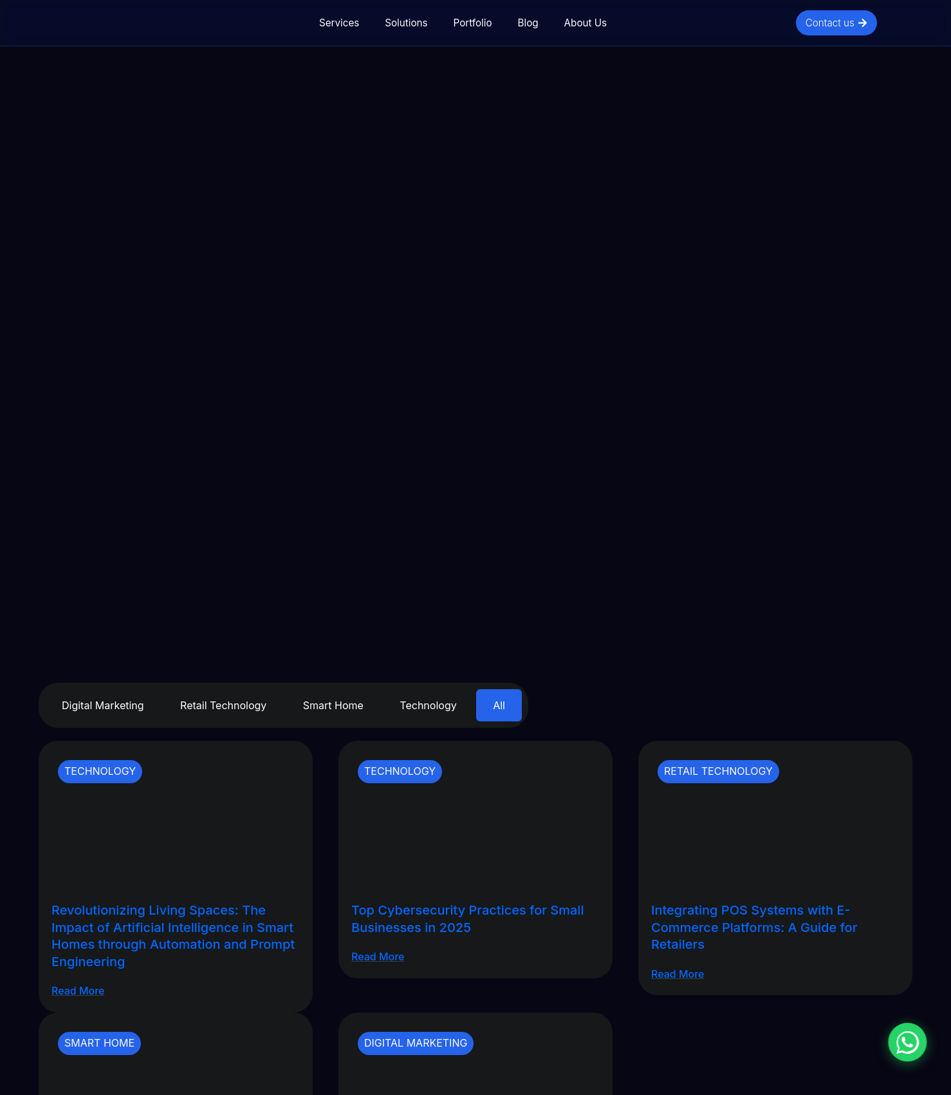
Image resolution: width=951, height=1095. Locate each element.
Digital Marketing (103, 705)
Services (339, 23)
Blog (528, 23)
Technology (428, 705)
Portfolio (473, 23)
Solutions (406, 23)
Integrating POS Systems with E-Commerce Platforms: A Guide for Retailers (754, 927)
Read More (78, 990)
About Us (585, 23)
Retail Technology (223, 705)
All (499, 705)
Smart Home (333, 705)
